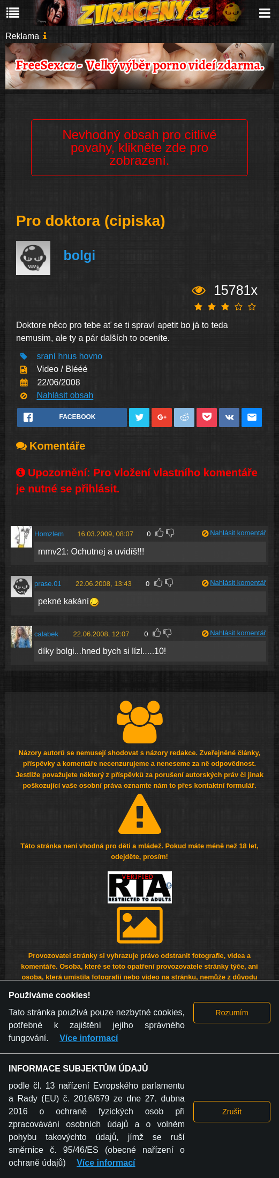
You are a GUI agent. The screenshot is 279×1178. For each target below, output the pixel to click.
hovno (91, 356)
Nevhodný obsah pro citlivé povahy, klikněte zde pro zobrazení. (139, 147)
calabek (46, 634)
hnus (67, 356)
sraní (46, 356)
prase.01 (48, 584)
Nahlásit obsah (64, 395)
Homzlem (49, 534)
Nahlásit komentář (238, 533)
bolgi (79, 255)
